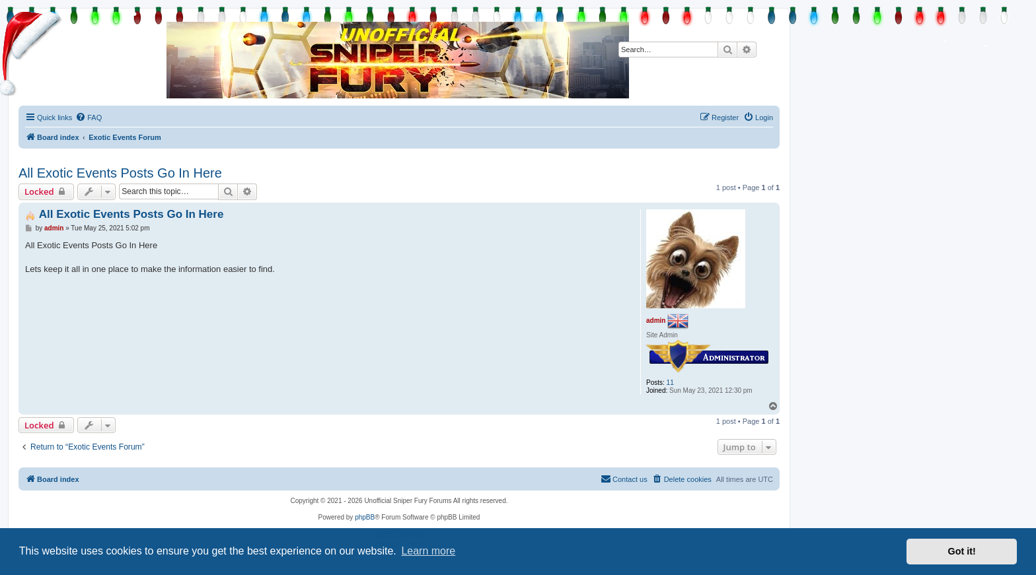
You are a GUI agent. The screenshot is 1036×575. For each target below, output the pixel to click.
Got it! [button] (962, 551)
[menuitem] (88, 117)
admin (655, 319)
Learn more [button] (428, 551)
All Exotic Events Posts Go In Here (120, 173)
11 (670, 382)
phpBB (365, 517)
